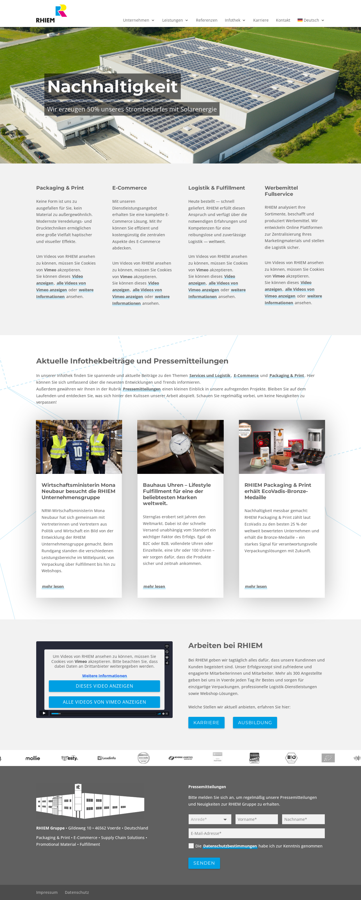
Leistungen (172, 20)
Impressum (47, 892)
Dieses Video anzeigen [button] (104, 686)
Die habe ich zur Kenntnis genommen (256, 846)
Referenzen (207, 20)
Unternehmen (136, 20)
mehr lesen (53, 586)
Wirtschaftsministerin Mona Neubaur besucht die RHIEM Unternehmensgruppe (78, 491)
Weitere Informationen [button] (104, 675)
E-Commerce (129, 188)
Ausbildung (255, 722)
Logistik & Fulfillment (216, 188)
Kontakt (283, 20)
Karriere (261, 20)
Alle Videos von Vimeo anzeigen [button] (104, 702)
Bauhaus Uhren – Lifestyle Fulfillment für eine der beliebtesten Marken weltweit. (177, 494)
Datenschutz (77, 892)
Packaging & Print (60, 188)
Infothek (232, 20)
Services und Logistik (209, 375)
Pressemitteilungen (142, 389)
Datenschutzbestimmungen (230, 846)
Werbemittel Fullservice (281, 191)
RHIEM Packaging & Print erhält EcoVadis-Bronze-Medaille (278, 491)
